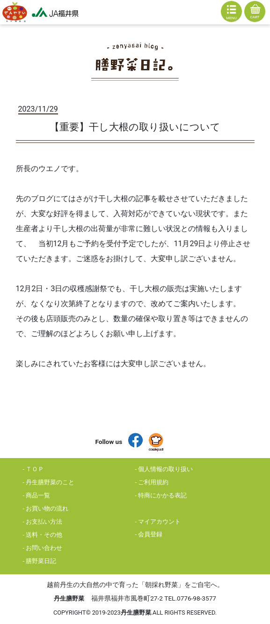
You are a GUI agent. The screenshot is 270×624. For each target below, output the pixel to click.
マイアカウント (159, 521)
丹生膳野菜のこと (50, 482)
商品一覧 (38, 495)
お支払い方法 (44, 521)
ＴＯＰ (35, 469)
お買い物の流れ (47, 508)
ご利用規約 (153, 482)
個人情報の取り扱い (165, 469)
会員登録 (150, 534)
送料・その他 (44, 534)
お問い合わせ (44, 547)
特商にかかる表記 (162, 495)
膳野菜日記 (41, 560)
